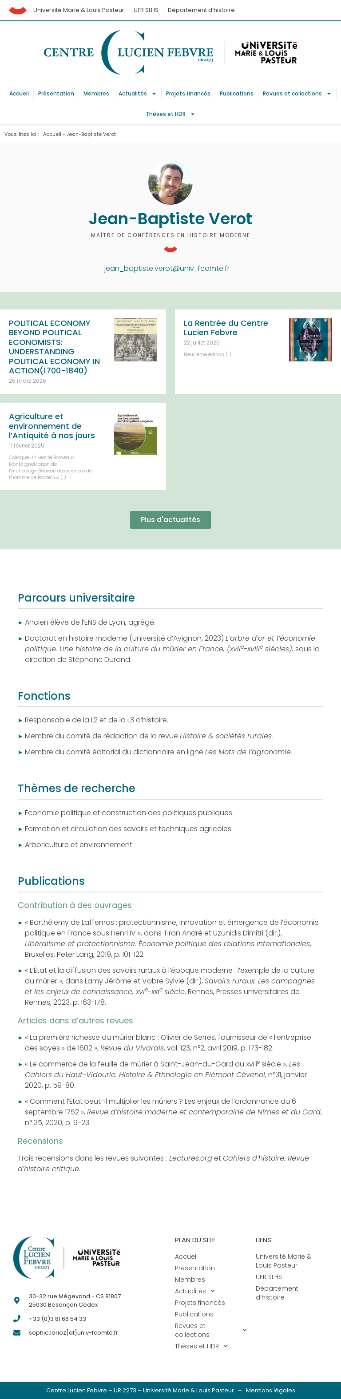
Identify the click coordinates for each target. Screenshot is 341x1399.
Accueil (19, 93)
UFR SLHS (146, 10)
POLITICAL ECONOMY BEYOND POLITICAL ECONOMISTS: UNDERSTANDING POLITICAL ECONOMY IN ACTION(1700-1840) (54, 347)
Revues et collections (297, 94)
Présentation (56, 93)
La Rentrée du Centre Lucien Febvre (226, 327)
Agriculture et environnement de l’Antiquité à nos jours (52, 426)
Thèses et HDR (170, 114)
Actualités (138, 94)
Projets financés (188, 93)
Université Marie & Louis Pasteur (78, 10)
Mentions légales (270, 1390)
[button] (170, 520)
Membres (96, 93)
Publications (237, 93)
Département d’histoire (201, 10)
